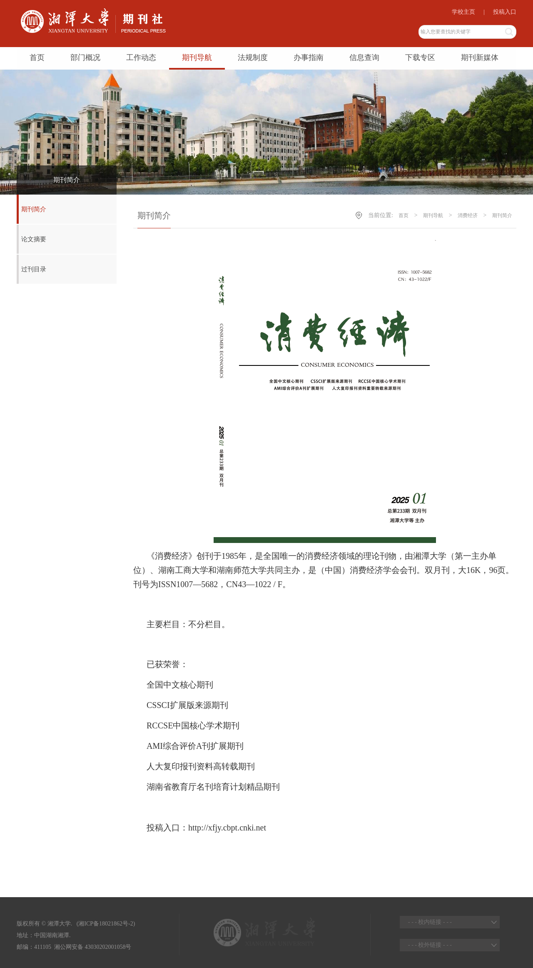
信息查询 (364, 57)
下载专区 (420, 57)
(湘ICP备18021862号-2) (105, 923)
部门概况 (85, 57)
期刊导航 (197, 57)
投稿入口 (504, 12)
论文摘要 (33, 239)
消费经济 (468, 215)
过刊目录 (33, 269)
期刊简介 (33, 209)
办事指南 (309, 57)
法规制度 (253, 57)
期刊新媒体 (479, 57)
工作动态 (141, 57)
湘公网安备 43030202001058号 (93, 947)
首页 (37, 57)
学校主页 (463, 12)
